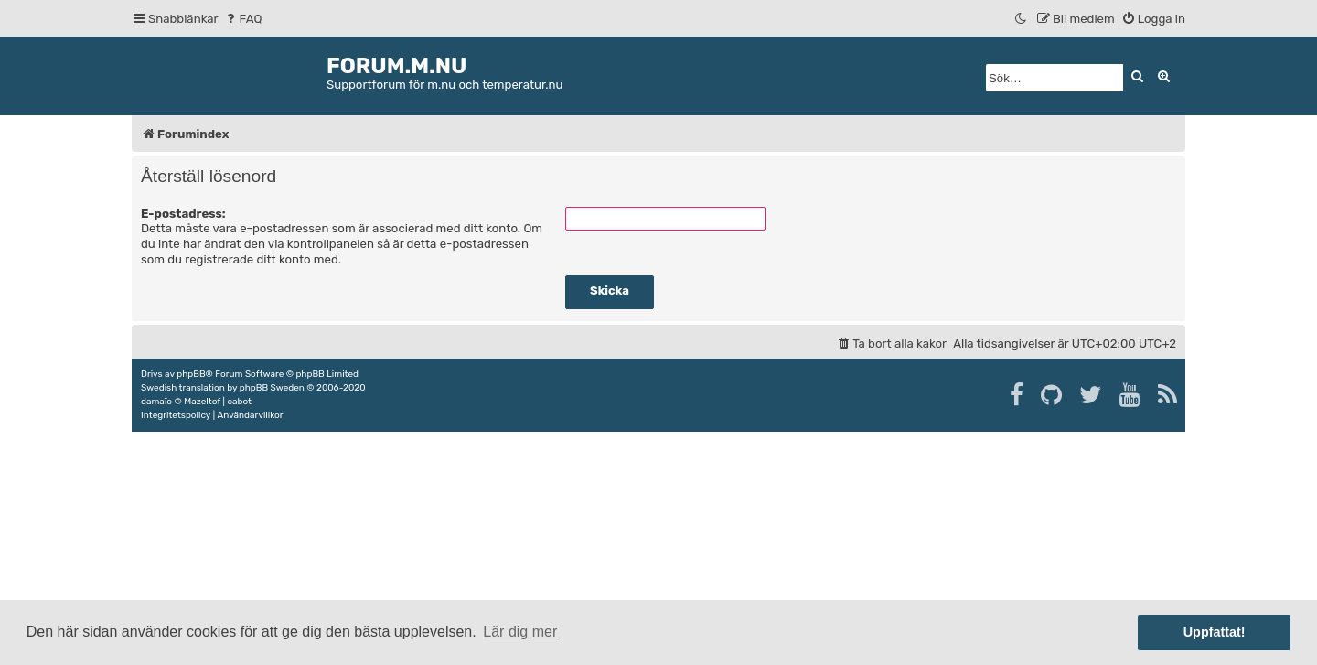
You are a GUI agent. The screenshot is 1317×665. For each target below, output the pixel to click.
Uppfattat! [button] (1214, 632)
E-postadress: (183, 213)
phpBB (191, 374)
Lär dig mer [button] (520, 631)
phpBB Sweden (272, 387)
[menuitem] (242, 18)
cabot (239, 401)
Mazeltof (202, 401)
